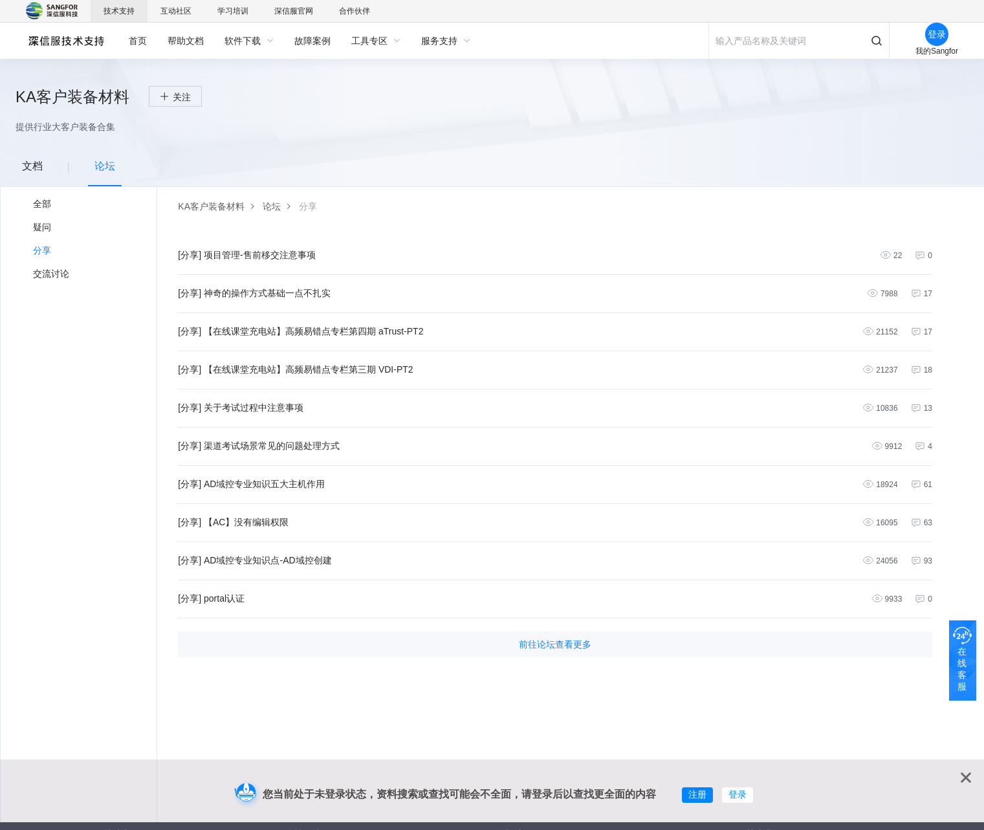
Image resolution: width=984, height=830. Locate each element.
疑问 (42, 227)
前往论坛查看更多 (555, 644)
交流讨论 (51, 273)
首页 (138, 41)
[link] (211, 206)
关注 (182, 97)
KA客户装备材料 (211, 206)
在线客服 (962, 669)
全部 (42, 204)
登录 (737, 794)
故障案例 (312, 41)
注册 (697, 794)
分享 (42, 250)
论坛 (272, 206)
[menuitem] (137, 41)
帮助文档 (186, 41)
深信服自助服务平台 (65, 40)
